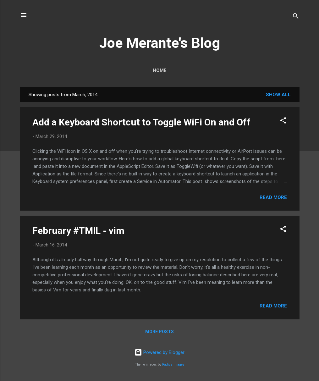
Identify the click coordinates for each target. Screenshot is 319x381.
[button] (283, 121)
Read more (273, 197)
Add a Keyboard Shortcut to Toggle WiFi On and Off (141, 122)
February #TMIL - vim (78, 230)
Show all (278, 94)
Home (160, 70)
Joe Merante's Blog (159, 43)
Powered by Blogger (159, 352)
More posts (159, 331)
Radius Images (173, 364)
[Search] (296, 17)
